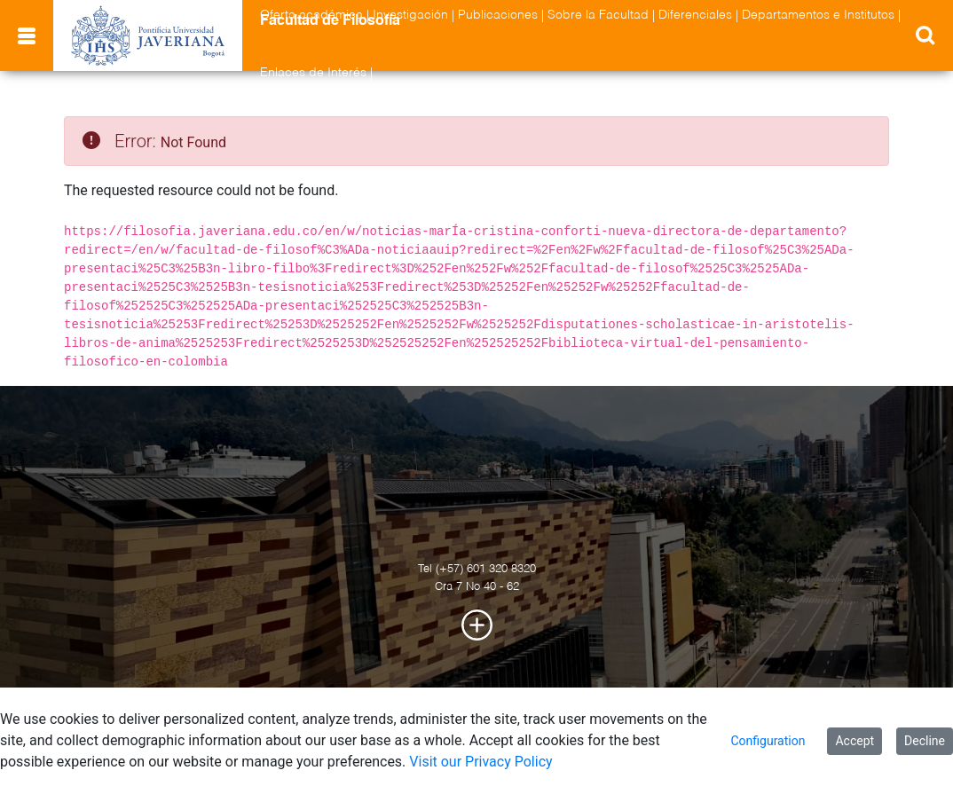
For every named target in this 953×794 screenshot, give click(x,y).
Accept (854, 741)
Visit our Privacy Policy (480, 761)
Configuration (767, 741)
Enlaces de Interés (313, 73)
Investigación (410, 15)
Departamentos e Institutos (818, 15)
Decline (924, 741)
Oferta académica (311, 15)
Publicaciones (498, 15)
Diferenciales (695, 15)
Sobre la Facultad (598, 15)
